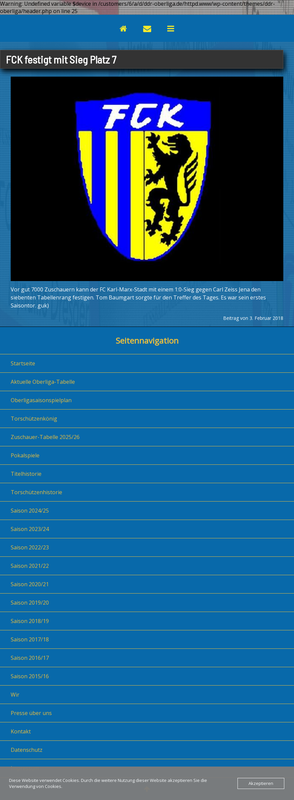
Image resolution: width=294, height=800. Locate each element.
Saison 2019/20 (30, 602)
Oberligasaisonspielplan (41, 400)
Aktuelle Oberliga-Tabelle (43, 381)
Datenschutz (26, 749)
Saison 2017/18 (30, 639)
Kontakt (21, 731)
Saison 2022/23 (30, 547)
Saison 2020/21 (30, 584)
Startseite (23, 363)
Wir (15, 694)
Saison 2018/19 (30, 621)
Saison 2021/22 (30, 565)
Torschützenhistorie (36, 492)
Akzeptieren (261, 783)
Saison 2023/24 (30, 529)
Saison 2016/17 (30, 657)
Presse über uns (31, 713)
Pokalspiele (25, 455)
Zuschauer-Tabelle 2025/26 (45, 437)
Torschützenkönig (34, 418)
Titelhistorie (26, 473)
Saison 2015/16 (30, 676)
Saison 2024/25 (30, 510)
